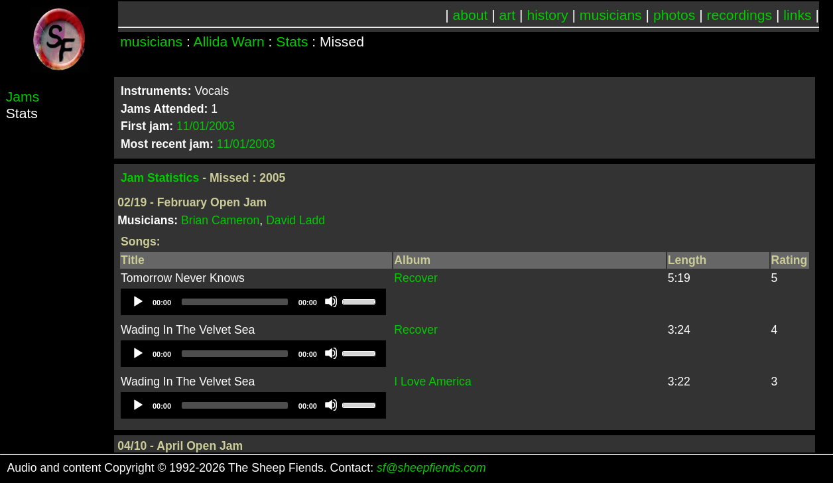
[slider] (235, 302)
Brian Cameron (220, 220)
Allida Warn (229, 41)
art (507, 15)
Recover (416, 278)
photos (674, 15)
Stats (292, 41)
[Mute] (331, 301)
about (470, 15)
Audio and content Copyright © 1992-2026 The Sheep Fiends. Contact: (246, 467)
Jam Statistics (160, 177)
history (547, 15)
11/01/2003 (205, 126)
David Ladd (295, 220)
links (797, 15)
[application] (253, 302)
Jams (22, 96)
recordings (740, 15)
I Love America (432, 381)
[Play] (137, 301)
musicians (611, 15)
